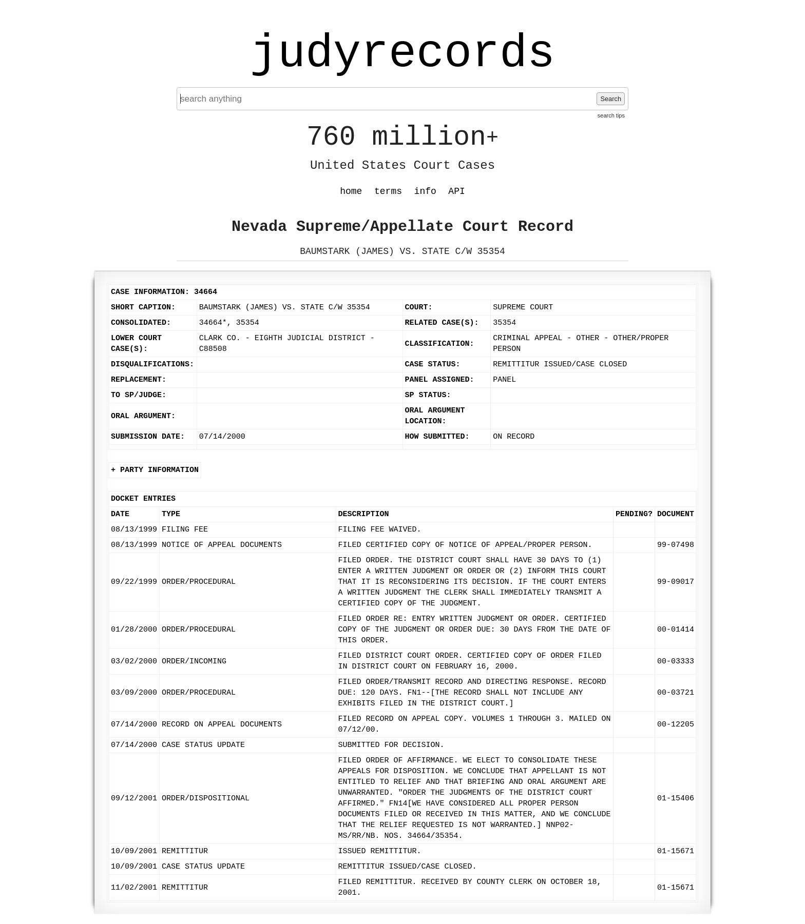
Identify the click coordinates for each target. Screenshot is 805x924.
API (456, 191)
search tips (611, 115)
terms (388, 191)
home (351, 191)
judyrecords (402, 54)
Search (610, 99)
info (425, 191)
